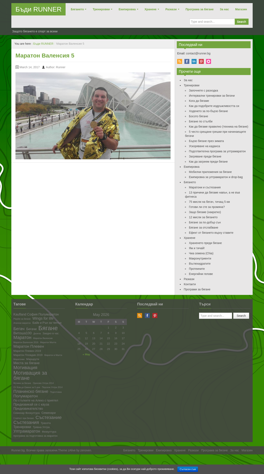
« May (86, 354)
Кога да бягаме (199, 100)
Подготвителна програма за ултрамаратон (217, 151)
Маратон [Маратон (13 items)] (22, 338)
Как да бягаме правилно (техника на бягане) (218, 126)
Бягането (77, 9)
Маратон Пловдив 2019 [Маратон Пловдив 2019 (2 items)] (27, 355)
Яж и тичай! (197, 248)
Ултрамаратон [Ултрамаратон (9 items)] (26, 431)
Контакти (190, 284)
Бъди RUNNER (38, 9)
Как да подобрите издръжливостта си (214, 106)
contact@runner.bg (198, 53)
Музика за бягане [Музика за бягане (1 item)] (22, 383)
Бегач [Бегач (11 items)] (19, 329)
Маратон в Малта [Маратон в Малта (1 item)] (53, 355)
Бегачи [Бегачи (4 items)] (31, 329)
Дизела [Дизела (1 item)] (37, 333)
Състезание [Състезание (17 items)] (48, 417)
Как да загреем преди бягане (208, 161)
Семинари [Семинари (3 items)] (48, 412)
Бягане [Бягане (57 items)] (48, 328)
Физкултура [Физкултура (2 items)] (49, 432)
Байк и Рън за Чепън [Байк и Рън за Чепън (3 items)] (47, 322)
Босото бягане (198, 116)
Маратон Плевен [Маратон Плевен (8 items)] (28, 346)
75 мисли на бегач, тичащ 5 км (209, 201)
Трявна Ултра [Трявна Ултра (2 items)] (41, 427)
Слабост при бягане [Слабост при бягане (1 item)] (23, 418)
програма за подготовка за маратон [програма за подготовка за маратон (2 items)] (35, 436)
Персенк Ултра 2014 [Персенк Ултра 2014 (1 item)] (52, 387)
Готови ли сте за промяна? (207, 207)
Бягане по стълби (200, 121)
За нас (224, 9)
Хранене (151, 9)
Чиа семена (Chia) (201, 253)
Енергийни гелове (201, 274)
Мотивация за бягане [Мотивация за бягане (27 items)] (30, 375)
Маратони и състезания (205, 187)
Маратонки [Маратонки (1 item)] (19, 359)
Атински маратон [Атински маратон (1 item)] (22, 323)
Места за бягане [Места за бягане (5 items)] (26, 363)
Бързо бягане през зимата (206, 141)
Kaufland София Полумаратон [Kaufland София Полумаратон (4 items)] (36, 314)
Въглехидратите (200, 263)
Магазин (241, 9)
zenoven (85, 450)
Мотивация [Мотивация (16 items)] (25, 367)
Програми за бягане (197, 289)
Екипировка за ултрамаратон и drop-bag (216, 177)
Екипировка (127, 9)
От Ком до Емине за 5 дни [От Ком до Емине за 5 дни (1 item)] (26, 387)
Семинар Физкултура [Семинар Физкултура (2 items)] (26, 413)
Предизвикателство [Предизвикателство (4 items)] (28, 408)
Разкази (171, 9)
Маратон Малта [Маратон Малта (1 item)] (48, 342)
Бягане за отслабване (203, 227)
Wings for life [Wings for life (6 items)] (42, 318)
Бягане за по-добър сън (205, 222)
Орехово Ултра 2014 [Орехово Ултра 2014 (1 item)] (43, 383)
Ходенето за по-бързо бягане (208, 111)
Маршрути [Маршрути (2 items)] (32, 359)
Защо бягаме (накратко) (205, 212)
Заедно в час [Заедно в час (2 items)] (50, 333)
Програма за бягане (200, 9)
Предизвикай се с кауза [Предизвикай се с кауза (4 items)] (31, 404)
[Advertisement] (75, 463)
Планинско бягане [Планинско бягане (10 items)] (30, 391)
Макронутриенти (200, 258)
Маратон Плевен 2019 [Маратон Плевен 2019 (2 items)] (27, 351)
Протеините (197, 268)
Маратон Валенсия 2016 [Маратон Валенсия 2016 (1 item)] (25, 342)
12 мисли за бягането (203, 217)
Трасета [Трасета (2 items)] (46, 423)
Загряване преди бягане (205, 156)
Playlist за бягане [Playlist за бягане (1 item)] (22, 319)
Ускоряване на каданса (204, 146)
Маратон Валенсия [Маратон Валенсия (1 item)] (43, 338)
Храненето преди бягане (205, 243)
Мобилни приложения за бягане (210, 172)
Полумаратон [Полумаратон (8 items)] (25, 396)
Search (241, 21)
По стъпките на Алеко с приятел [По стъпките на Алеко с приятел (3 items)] (35, 400)
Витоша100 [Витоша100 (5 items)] (22, 333)
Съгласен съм (188, 469)
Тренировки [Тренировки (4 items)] (22, 427)
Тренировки (101, 9)
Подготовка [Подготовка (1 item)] (56, 392)
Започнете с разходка (203, 90)
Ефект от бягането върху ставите (211, 232)
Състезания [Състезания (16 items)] (26, 422)
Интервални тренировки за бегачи (212, 95)
